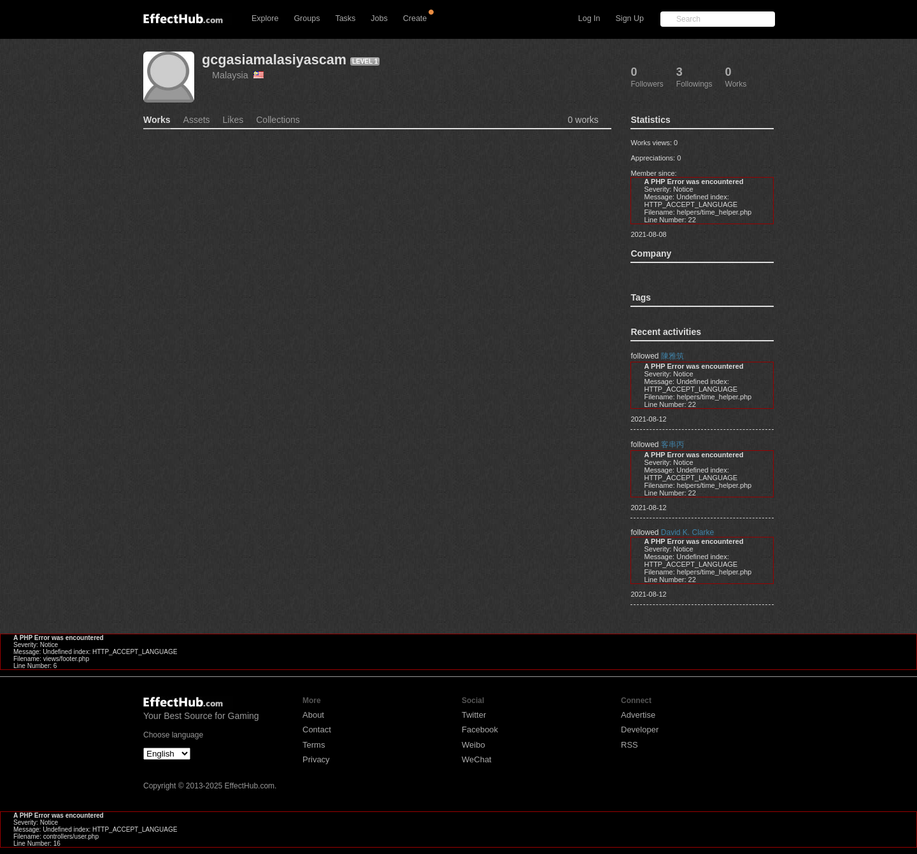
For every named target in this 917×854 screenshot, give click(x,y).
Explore (265, 18)
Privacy (316, 759)
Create (415, 18)
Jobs (379, 18)
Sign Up (630, 18)
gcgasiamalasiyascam (274, 60)
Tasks (345, 18)
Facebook (480, 729)
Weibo (473, 745)
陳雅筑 (672, 356)
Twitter (474, 715)
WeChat (477, 759)
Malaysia (238, 75)
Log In (589, 18)
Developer (639, 729)
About (313, 715)
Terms (313, 745)
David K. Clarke (687, 532)
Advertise (638, 715)
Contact (316, 729)
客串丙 (672, 444)
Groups (307, 18)
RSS (629, 745)
